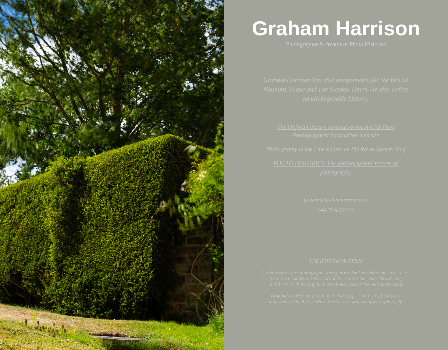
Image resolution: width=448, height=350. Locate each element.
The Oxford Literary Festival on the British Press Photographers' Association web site (336, 130)
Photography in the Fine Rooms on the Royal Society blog (336, 149)
